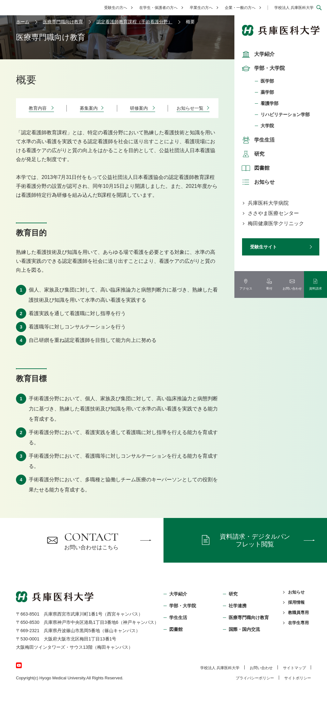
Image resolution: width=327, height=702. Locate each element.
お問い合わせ (261, 668)
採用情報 (296, 602)
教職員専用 (298, 612)
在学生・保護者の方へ (158, 7)
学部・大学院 (262, 68)
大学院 (267, 125)
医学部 (267, 81)
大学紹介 (257, 54)
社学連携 (238, 605)
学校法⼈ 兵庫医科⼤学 (220, 668)
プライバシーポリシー (255, 678)
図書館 (255, 168)
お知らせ (257, 182)
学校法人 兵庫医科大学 (294, 7)
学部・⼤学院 (182, 605)
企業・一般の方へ (240, 7)
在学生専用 (298, 622)
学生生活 (257, 140)
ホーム (22, 21)
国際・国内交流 (244, 629)
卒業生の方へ (201, 7)
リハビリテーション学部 (285, 114)
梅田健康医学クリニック (276, 223)
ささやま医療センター (273, 213)
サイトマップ (294, 668)
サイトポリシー (297, 678)
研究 (252, 154)
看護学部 (269, 103)
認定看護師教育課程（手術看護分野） (134, 21)
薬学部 (267, 92)
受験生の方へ (115, 7)
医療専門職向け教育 (63, 21)
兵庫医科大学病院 (268, 203)
